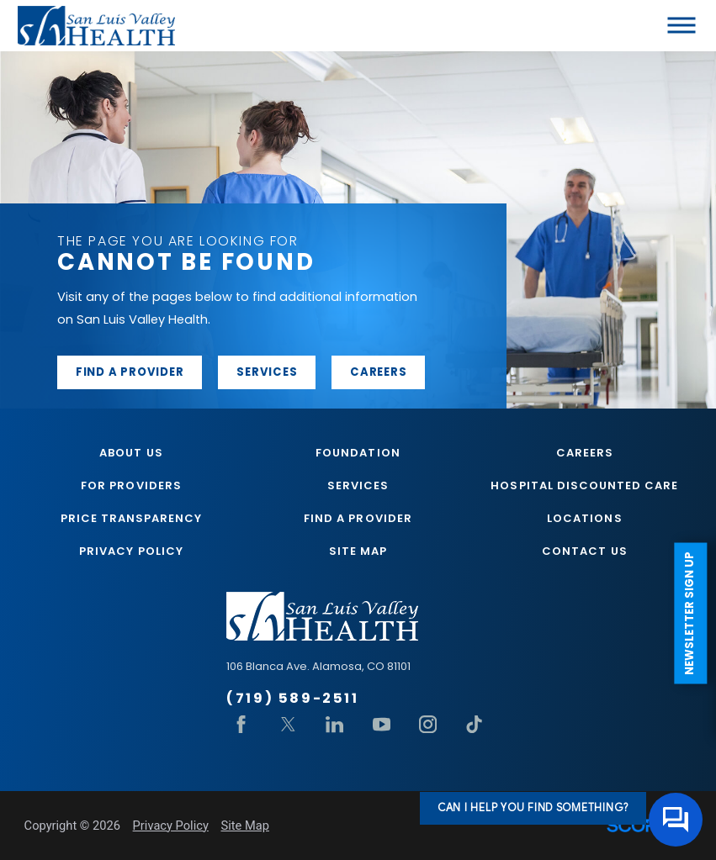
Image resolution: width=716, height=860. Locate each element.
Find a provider (130, 372)
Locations (584, 518)
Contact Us (584, 551)
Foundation (358, 453)
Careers (378, 372)
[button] (681, 26)
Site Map (358, 551)
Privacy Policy (131, 551)
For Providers (131, 485)
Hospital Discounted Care (584, 485)
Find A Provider (358, 518)
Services (266, 372)
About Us (130, 453)
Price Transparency (132, 518)
